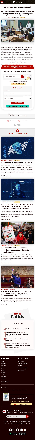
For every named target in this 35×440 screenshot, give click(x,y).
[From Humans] (24, 430)
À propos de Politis (22, 368)
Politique (3, 363)
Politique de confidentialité (17, 423)
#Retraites (18, 390)
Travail (3, 374)
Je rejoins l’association (23, 367)
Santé (2, 379)
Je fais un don (21, 361)
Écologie (3, 365)
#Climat (3, 390)
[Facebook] (10, 430)
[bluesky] (13, 430)
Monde (3, 372)
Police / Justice (5, 381)
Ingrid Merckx (10, 17)
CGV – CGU (6, 423)
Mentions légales (14, 421)
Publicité (28, 423)
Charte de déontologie (24, 421)
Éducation (3, 378)
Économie (3, 376)
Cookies (17, 426)
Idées (2, 368)
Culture (3, 370)
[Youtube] (17, 430)
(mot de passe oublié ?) (27, 95)
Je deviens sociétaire (22, 363)
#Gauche (13, 390)
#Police (8, 390)
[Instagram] (21, 430)
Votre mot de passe (7, 95)
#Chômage (24, 390)
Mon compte (21, 370)
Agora (2, 361)
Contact (6, 421)
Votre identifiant (6, 90)
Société (3, 367)
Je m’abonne (20, 365)
